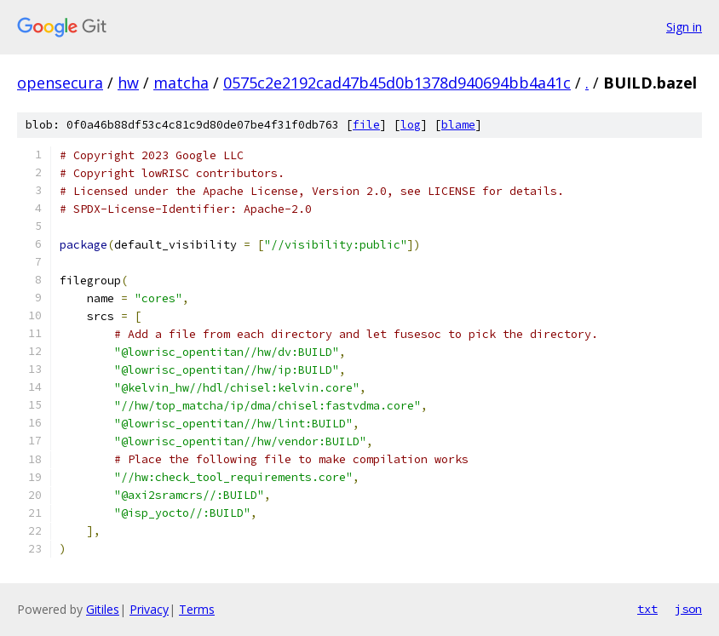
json (688, 608)
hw (128, 82)
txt (647, 608)
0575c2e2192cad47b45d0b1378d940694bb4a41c (397, 82)
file (366, 124)
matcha (181, 82)
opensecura (60, 82)
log (410, 124)
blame (458, 124)
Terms (197, 609)
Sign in (684, 27)
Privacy (149, 609)
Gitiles (102, 609)
